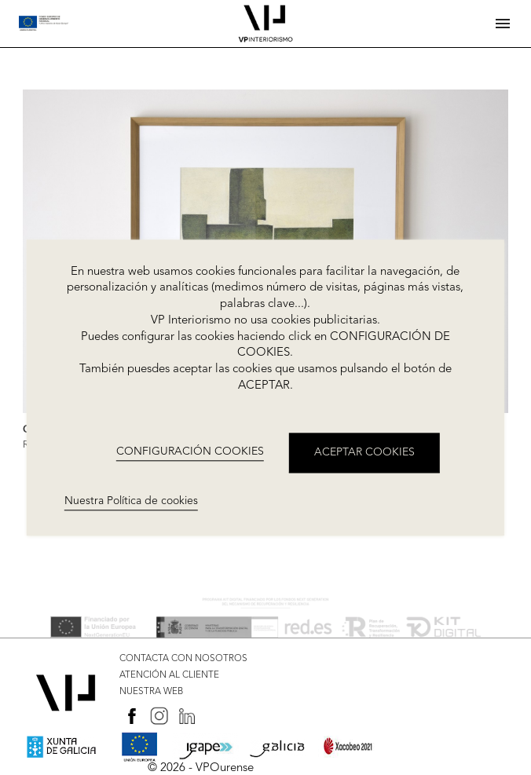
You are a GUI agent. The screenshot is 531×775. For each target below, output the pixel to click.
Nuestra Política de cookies (131, 500)
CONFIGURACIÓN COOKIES (190, 452)
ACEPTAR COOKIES (364, 452)
